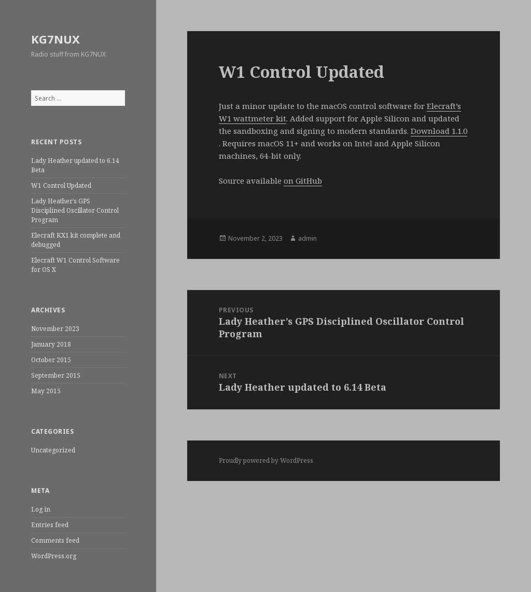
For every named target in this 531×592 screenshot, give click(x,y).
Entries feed (49, 524)
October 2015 (51, 359)
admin (307, 238)
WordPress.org (53, 556)
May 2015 (46, 391)
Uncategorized (53, 450)
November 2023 (55, 328)
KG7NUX (55, 39)
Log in (40, 509)
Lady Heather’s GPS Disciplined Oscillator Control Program (75, 210)
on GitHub (303, 180)
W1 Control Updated (61, 185)
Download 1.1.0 (439, 131)
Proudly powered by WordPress (266, 460)
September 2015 (55, 375)
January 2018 (51, 344)
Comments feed (55, 540)
